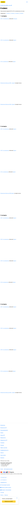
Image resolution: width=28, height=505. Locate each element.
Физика (1, 432)
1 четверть (8, 13)
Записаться (9, 501)
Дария (15, 40)
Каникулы (2, 457)
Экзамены (2, 442)
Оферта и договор (3, 447)
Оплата (1, 469)
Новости (2, 452)
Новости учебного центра (6, 487)
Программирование (4, 430)
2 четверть (12, 13)
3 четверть (17, 13)
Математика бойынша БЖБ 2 (6, 104)
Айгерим (15, 18)
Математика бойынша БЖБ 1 (6, 392)
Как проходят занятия (6, 484)
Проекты (2, 495)
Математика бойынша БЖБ (5, 193)
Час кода (2, 492)
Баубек (13, 392)
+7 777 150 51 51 (3, 479)
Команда (2, 445)
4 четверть (21, 13)
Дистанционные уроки (8, 469)
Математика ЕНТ (3, 427)
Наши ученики (3, 455)
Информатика (3, 437)
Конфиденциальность (4, 450)
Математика (2, 425)
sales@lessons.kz (3, 482)
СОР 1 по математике (4, 18)
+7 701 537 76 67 (3, 477)
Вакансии (6, 495)
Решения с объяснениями (6, 489)
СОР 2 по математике (4, 40)
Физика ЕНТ (2, 435)
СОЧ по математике (4, 61)
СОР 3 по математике (4, 260)
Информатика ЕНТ (3, 440)
